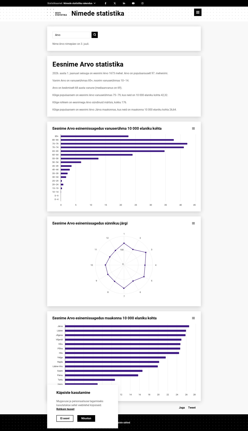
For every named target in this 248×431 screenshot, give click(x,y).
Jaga (182, 407)
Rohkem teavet (65, 409)
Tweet (192, 407)
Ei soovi (64, 418)
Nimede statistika (97, 13)
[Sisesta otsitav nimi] (71, 35)
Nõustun (86, 418)
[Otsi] (95, 35)
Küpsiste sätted (122, 422)
